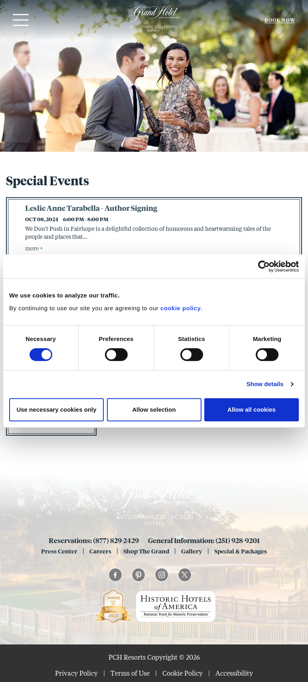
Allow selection (154, 409)
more (32, 248)
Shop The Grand (146, 551)
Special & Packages (240, 551)
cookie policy (180, 308)
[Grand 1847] (153, 31)
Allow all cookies (251, 409)
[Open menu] (20, 20)
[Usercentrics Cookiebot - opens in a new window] (264, 266)
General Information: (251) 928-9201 (204, 540)
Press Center (59, 551)
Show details (265, 384)
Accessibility (234, 673)
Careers (100, 551)
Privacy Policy (76, 673)
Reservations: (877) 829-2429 (94, 540)
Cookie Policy (182, 673)
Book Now (280, 20)
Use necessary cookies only (56, 409)
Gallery (191, 551)
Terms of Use (130, 673)
